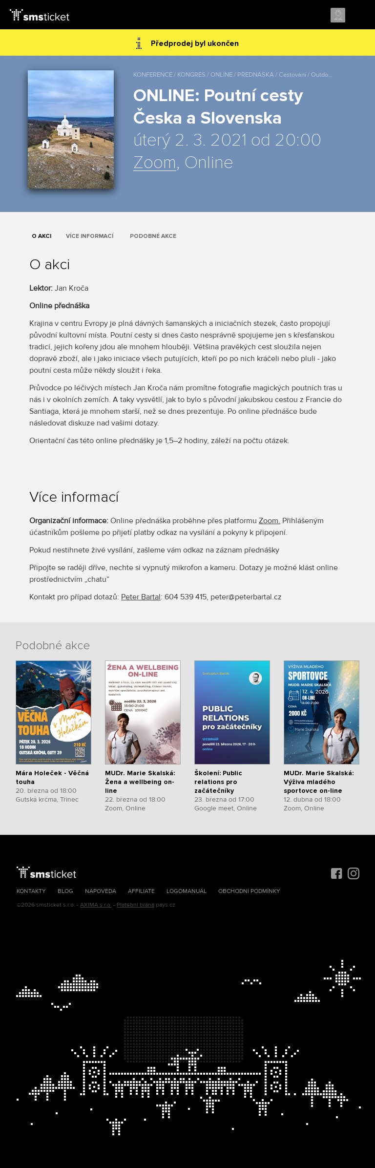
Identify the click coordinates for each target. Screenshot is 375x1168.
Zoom (154, 163)
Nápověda (100, 891)
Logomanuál (187, 891)
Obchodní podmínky (249, 891)
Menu (359, 16)
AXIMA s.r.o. (96, 905)
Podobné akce (153, 236)
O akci (41, 236)
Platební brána (135, 905)
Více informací (89, 236)
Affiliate (141, 891)
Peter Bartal (141, 597)
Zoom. (269, 521)
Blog (65, 891)
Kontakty (31, 891)
